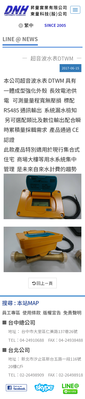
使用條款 (31, 312)
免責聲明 (72, 312)
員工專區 (11, 312)
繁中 (25, 25)
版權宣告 (52, 312)
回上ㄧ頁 (42, 283)
